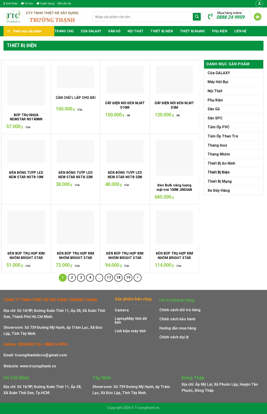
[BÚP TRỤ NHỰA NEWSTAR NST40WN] (26, 85)
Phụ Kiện (219, 31)
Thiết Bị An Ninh (221, 163)
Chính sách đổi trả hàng (180, 310)
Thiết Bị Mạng (192, 31)
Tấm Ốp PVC (219, 127)
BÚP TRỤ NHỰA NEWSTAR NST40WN (26, 117)
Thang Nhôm (219, 154)
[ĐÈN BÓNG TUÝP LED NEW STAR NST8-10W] (26, 151)
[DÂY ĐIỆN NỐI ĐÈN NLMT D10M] (124, 79)
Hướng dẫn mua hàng (177, 328)
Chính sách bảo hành (177, 319)
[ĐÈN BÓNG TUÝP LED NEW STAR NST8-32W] (124, 151)
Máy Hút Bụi (218, 82)
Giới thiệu (11, 3)
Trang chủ (64, 31)
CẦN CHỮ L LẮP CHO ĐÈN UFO (80, 98)
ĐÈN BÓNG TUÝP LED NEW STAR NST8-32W (125, 175)
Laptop (121, 318)
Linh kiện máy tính (130, 331)
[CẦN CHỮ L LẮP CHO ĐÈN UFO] (75, 77)
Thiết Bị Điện (161, 31)
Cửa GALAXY (91, 31)
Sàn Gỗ (114, 31)
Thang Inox (217, 145)
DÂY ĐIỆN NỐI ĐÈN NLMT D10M (125, 105)
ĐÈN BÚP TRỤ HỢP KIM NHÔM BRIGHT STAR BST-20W (26, 257)
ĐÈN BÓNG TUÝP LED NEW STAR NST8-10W (26, 175)
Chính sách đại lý (174, 337)
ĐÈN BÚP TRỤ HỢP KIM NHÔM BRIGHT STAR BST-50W (174, 257)
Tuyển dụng (45, 3)
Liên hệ (64, 3)
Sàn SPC (215, 118)
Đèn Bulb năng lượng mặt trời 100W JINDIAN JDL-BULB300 (174, 189)
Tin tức (27, 3)
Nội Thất (135, 31)
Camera (122, 310)
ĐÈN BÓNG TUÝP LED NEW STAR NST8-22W (75, 175)
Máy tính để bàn (131, 320)
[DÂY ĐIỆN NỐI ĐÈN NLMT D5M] (174, 79)
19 (128, 277)
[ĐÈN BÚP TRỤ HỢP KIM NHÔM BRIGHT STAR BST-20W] (26, 227)
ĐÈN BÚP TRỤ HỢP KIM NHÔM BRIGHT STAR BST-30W (75, 257)
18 (118, 277)
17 (109, 277)
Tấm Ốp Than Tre (223, 136)
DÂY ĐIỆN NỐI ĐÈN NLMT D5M (174, 105)
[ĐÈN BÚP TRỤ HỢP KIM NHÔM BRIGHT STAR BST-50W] (174, 227)
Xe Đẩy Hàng (219, 190)
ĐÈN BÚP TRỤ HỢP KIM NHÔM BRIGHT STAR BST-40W (124, 257)
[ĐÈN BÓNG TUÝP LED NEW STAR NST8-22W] (75, 151)
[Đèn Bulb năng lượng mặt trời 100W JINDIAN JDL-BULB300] (174, 158)
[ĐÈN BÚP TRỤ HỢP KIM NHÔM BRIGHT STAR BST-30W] (75, 227)
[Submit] (197, 17)
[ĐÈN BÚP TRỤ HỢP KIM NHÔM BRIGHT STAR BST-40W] (124, 227)
